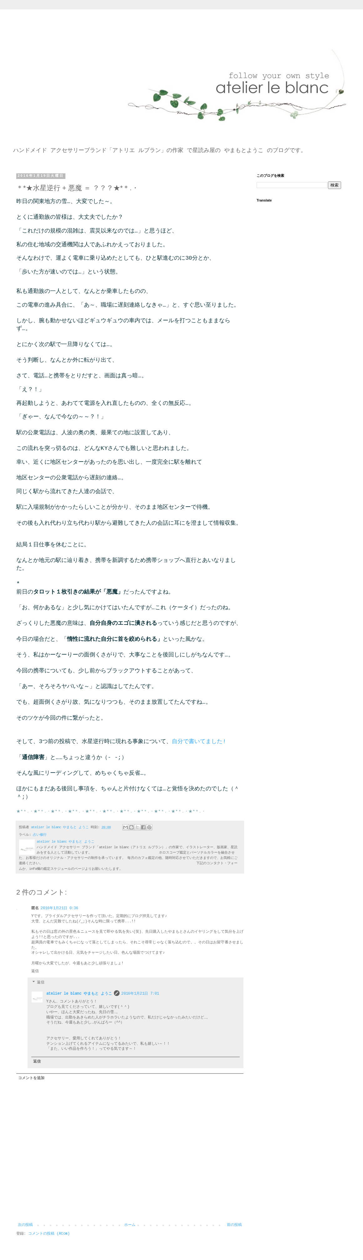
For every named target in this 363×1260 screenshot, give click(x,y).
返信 (35, 971)
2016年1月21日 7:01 (140, 994)
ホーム (129, 1225)
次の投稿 (25, 1225)
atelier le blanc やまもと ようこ (79, 994)
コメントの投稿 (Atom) (49, 1234)
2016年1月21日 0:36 (59, 908)
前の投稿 (234, 1225)
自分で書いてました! (199, 741)
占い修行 (40, 835)
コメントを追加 (31, 1078)
